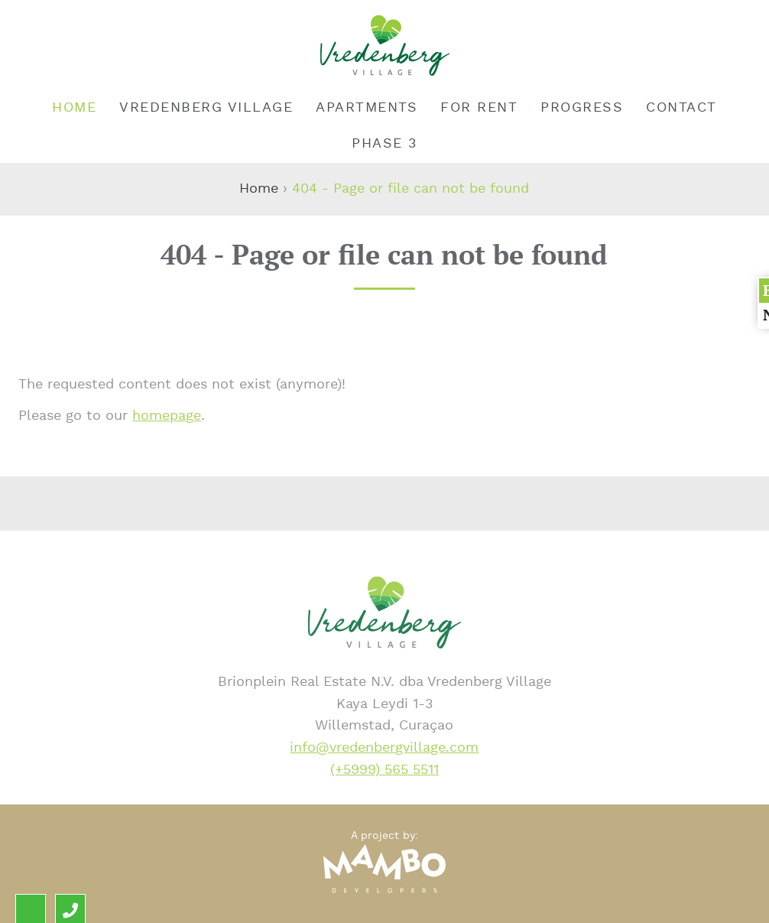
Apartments (366, 107)
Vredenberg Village (206, 107)
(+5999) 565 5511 (384, 769)
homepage (166, 415)
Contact (681, 107)
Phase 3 (384, 143)
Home (74, 107)
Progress (581, 107)
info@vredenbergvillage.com (384, 747)
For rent (479, 107)
